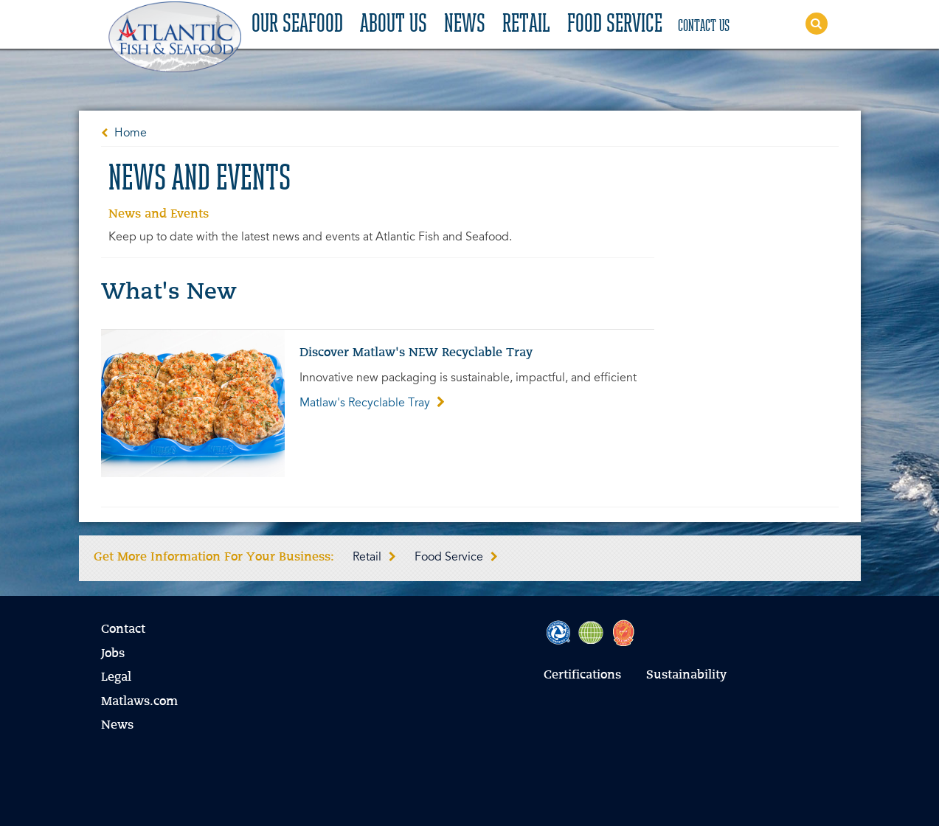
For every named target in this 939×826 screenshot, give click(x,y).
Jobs (113, 654)
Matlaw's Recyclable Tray (372, 403)
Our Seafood (297, 25)
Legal (116, 678)
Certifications (582, 675)
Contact (123, 630)
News (464, 25)
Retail (526, 25)
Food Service (614, 25)
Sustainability (686, 675)
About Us (393, 25)
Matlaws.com (139, 702)
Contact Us (704, 26)
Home (130, 133)
